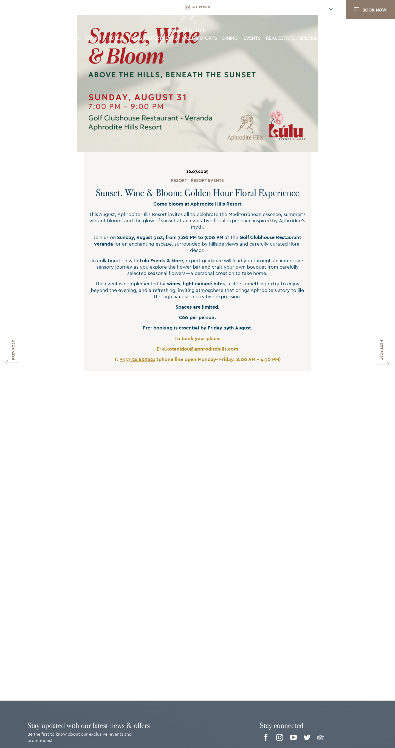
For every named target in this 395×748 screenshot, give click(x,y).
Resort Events (207, 180)
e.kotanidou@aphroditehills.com (200, 349)
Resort (179, 180)
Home (72, 40)
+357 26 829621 (137, 359)
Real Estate (280, 40)
